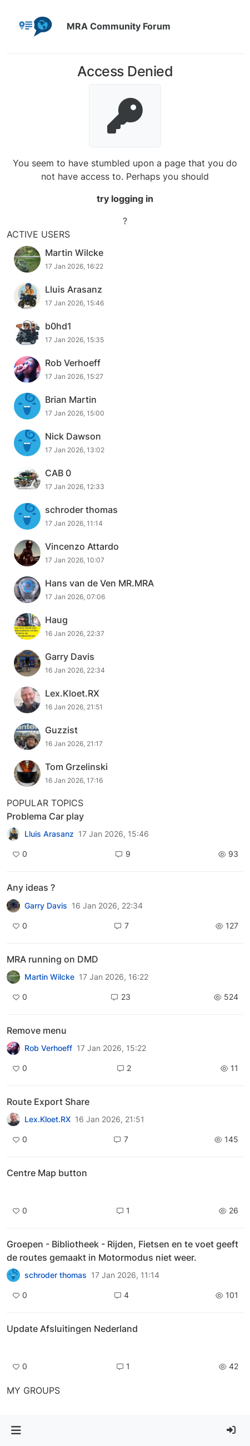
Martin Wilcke (49, 977)
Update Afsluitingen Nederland (72, 1328)
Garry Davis (45, 906)
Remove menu (37, 1030)
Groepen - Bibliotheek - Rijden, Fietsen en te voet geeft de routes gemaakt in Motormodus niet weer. (122, 1250)
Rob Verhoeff (48, 1048)
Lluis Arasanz (49, 834)
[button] (15, 1430)
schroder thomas (55, 1275)
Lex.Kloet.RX (47, 1119)
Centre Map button (47, 1172)
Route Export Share (48, 1101)
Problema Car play (45, 816)
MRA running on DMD (52, 959)
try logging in (125, 198)
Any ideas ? (31, 887)
